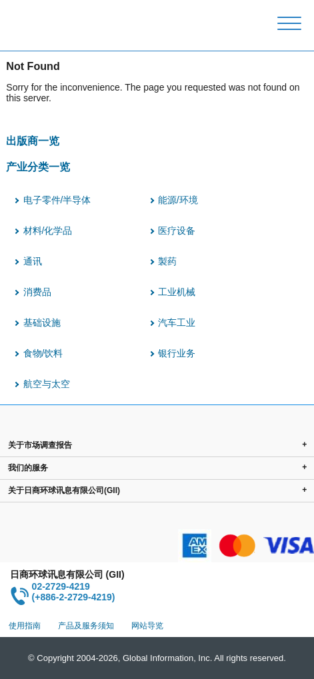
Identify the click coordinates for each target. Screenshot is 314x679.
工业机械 (176, 292)
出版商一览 (32, 141)
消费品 (37, 292)
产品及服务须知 (86, 625)
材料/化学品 (48, 230)
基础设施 (42, 322)
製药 (167, 261)
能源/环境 (178, 200)
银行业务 (176, 353)
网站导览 (147, 625)
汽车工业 (176, 322)
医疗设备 (176, 230)
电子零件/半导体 (57, 200)
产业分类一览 (38, 167)
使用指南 (25, 625)
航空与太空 (46, 383)
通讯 (32, 261)
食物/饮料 (43, 353)
